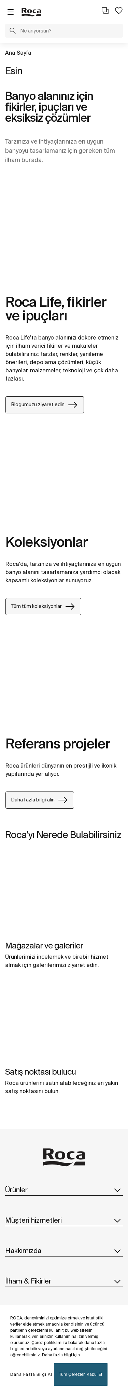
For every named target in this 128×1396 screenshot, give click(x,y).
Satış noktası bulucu (40, 1071)
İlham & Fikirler (64, 1281)
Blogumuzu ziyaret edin (44, 404)
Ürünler (64, 1189)
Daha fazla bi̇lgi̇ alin (39, 800)
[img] (64, 894)
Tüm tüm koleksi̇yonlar (43, 606)
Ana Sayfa (18, 53)
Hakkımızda (64, 1250)
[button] (13, 31)
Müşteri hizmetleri (64, 1220)
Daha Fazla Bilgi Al (31, 1374)
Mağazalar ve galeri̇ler (44, 945)
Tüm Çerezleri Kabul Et (80, 1374)
